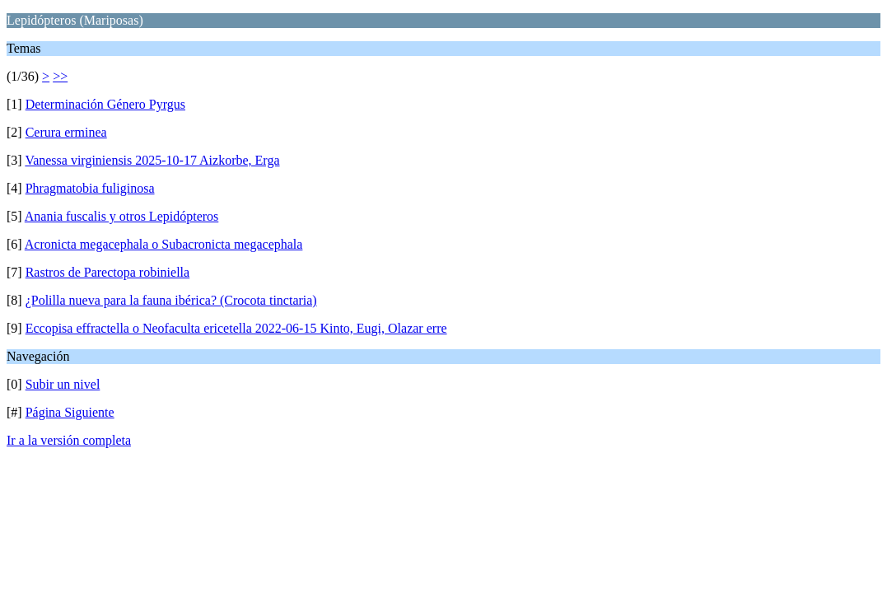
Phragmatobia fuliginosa (90, 188)
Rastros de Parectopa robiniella (108, 272)
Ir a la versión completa (69, 440)
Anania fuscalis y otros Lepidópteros (122, 216)
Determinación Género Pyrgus (105, 104)
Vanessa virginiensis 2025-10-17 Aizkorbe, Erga (152, 160)
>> (60, 76)
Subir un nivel (63, 384)
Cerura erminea (66, 132)
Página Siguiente (70, 412)
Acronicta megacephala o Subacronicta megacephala (164, 244)
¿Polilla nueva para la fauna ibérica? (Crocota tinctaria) (171, 300)
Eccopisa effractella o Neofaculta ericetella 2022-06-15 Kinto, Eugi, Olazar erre (236, 328)
